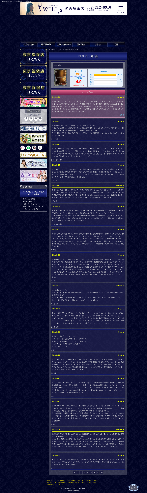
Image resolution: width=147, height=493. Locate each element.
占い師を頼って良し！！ (31, 202)
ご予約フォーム (91, 482)
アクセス (88, 480)
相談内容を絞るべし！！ (31, 204)
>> (101, 472)
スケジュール (71, 480)
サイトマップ (60, 484)
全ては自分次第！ (29, 199)
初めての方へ (51, 480)
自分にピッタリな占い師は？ (33, 206)
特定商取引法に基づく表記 (76, 482)
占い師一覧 (61, 480)
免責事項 (49, 482)
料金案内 (80, 480)
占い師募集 (50, 484)
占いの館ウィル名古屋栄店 (77, 488)
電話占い (96, 480)
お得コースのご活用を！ (31, 209)
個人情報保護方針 (60, 482)
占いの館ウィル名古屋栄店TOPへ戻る (133, 488)
